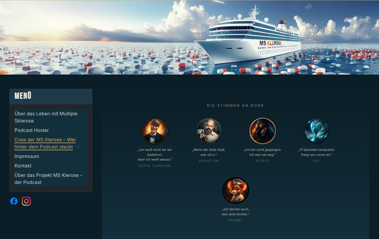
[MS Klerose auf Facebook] (13, 201)
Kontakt (23, 166)
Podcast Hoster (32, 130)
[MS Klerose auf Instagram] (26, 201)
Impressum (27, 156)
